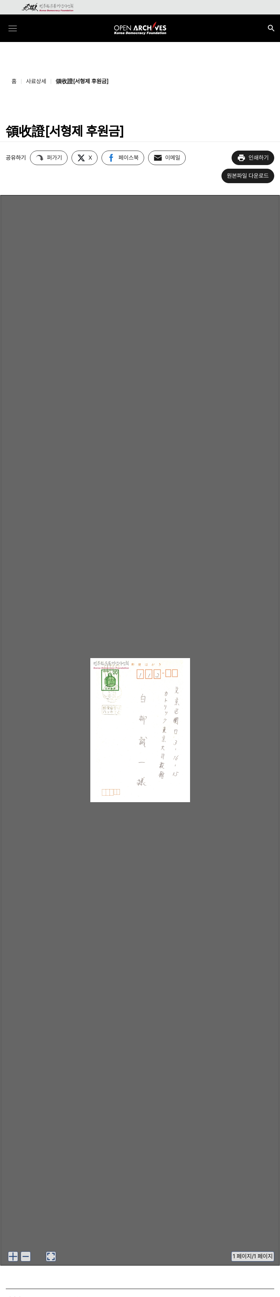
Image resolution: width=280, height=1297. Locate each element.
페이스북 (123, 157)
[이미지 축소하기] (26, 1256)
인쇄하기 (253, 157)
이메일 (167, 157)
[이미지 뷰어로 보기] (51, 1256)
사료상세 (36, 81)
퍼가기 (48, 157)
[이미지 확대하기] (13, 1256)
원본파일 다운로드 (248, 175)
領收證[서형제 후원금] (82, 81)
